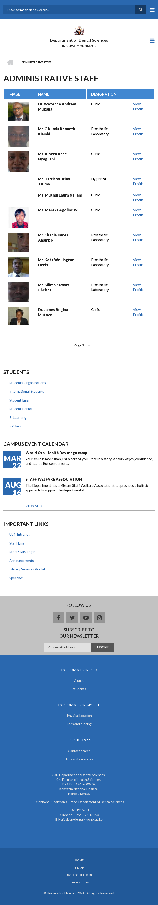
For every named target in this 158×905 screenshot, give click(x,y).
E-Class (15, 426)
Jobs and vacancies (79, 759)
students (79, 689)
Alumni (79, 680)
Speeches (16, 578)
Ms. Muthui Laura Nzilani (60, 195)
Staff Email (17, 543)
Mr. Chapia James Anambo (53, 237)
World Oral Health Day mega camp (56, 452)
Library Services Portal (27, 569)
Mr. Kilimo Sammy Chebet (53, 287)
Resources (80, 882)
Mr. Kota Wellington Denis (56, 262)
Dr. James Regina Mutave (53, 312)
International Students (26, 391)
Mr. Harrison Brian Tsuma (54, 181)
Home (79, 860)
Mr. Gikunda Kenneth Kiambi (56, 131)
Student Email (19, 400)
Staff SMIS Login (22, 552)
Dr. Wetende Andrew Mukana (57, 106)
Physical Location (79, 715)
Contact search (79, 751)
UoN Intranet (19, 534)
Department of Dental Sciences (79, 40)
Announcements (21, 560)
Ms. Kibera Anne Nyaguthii (52, 156)
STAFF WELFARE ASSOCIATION (54, 479)
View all (33, 506)
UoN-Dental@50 (79, 875)
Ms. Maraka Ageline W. (58, 210)
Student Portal (20, 409)
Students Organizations (27, 383)
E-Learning (17, 417)
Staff (79, 867)
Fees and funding (79, 724)
